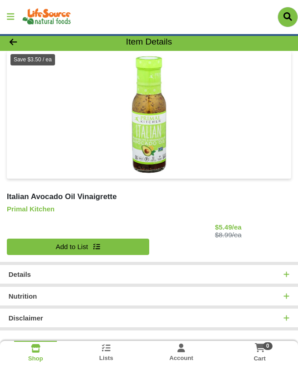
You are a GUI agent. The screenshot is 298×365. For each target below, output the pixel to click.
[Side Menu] (10, 17)
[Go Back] (42, 42)
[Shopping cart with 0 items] (259, 347)
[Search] (287, 16)
